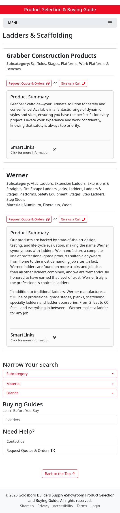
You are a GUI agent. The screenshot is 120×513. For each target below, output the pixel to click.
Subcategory (17, 373)
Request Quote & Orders (29, 83)
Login (95, 506)
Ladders (13, 419)
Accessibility (63, 506)
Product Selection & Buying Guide (60, 9)
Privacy (43, 506)
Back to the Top (60, 473)
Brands (12, 392)
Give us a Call (73, 83)
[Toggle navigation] (60, 23)
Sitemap (27, 506)
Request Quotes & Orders (30, 450)
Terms (82, 506)
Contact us (15, 441)
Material (13, 383)
